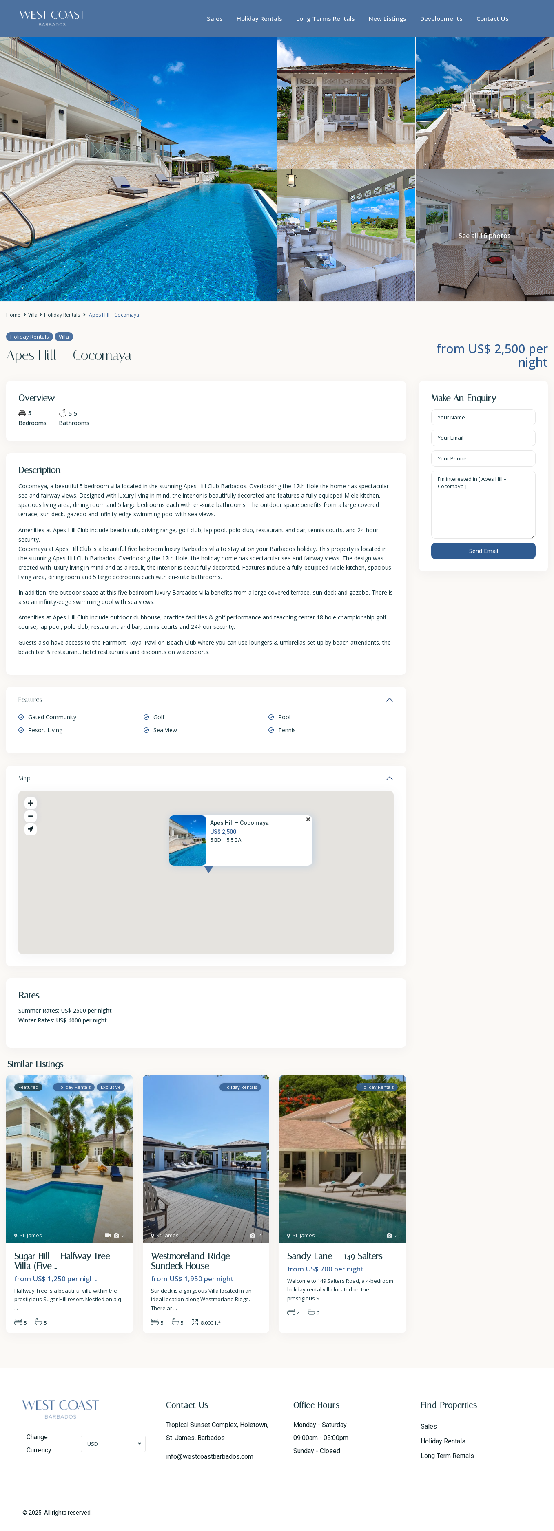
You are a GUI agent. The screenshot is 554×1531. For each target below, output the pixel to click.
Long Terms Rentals (325, 18)
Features (30, 699)
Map (24, 778)
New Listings (387, 18)
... (16, 1308)
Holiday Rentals (259, 18)
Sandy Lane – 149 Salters (334, 1256)
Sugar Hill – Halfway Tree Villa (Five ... (62, 1261)
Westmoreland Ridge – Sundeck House (194, 1261)
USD (92, 1443)
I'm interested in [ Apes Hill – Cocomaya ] (483, 505)
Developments (441, 18)
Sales (215, 18)
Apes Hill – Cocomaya (239, 822)
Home (13, 314)
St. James (31, 1235)
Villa (33, 314)
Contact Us (492, 18)
